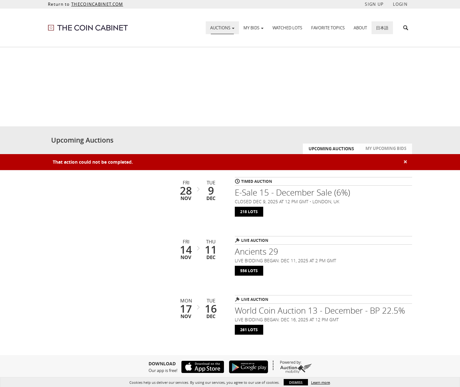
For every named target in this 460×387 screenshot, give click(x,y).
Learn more (320, 382)
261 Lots (249, 329)
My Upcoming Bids (385, 148)
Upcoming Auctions (331, 149)
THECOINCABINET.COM (97, 4)
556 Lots (249, 270)
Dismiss (296, 382)
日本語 (382, 28)
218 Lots (249, 211)
